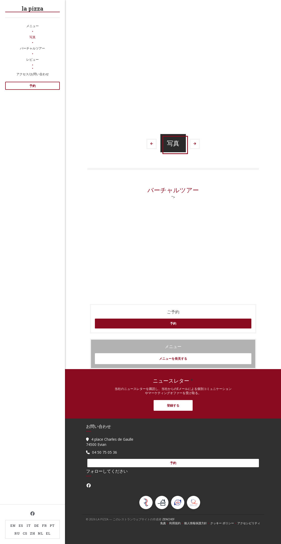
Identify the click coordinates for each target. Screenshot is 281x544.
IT (29, 525)
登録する (173, 405)
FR (44, 525)
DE (36, 525)
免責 (164, 523)
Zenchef (168, 519)
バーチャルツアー (32, 48)
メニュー (32, 26)
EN (13, 525)
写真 (32, 37)
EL (48, 533)
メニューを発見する (173, 358)
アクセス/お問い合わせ (32, 74)
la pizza (32, 8)
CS (25, 533)
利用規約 (176, 523)
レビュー (32, 59)
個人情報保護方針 (197, 523)
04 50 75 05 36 (104, 452)
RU (17, 533)
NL (40, 533)
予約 (32, 86)
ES (21, 525)
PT (52, 525)
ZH (32, 533)
